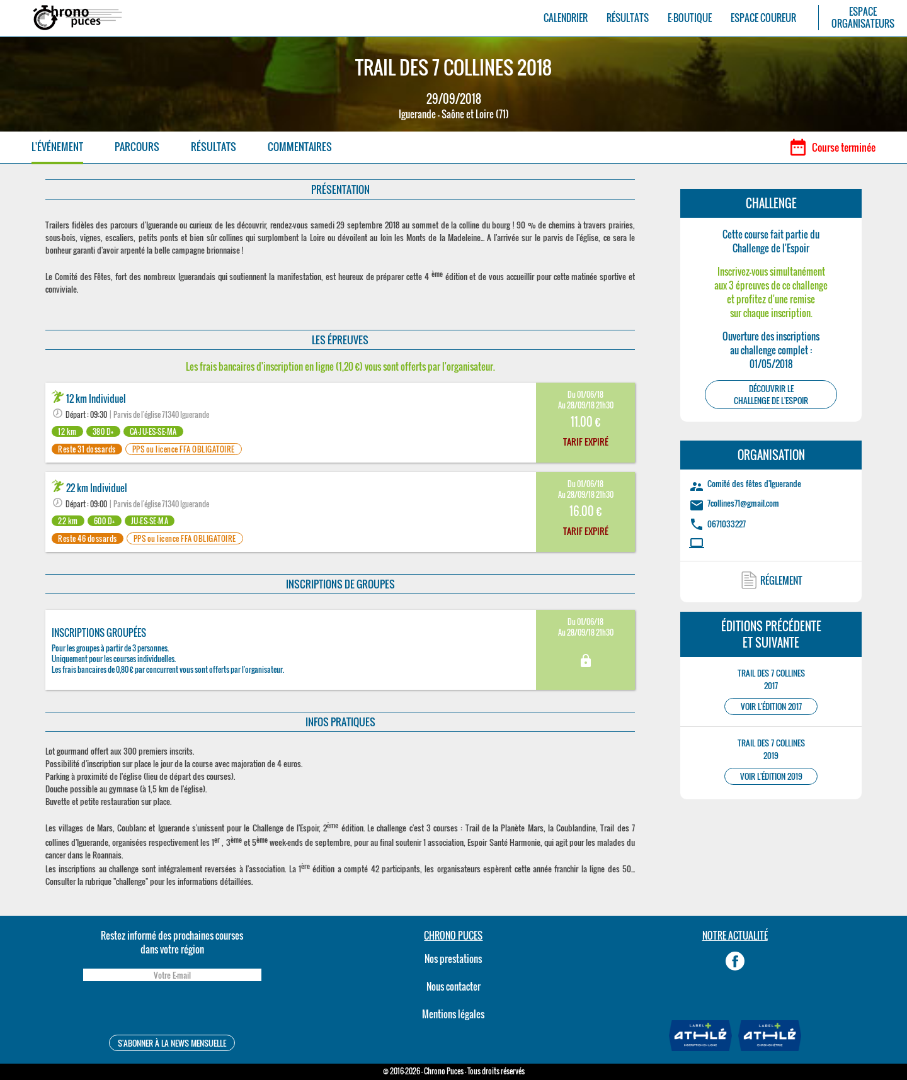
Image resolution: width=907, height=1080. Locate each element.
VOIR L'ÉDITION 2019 (771, 776)
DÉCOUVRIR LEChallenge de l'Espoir (771, 395)
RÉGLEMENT (781, 580)
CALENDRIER (566, 18)
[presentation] (172, 1010)
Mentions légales (453, 1014)
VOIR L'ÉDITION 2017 (771, 706)
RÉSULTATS (628, 18)
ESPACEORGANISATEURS (862, 18)
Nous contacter (453, 986)
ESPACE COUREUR (763, 18)
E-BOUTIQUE (690, 18)
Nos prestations (453, 958)
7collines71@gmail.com (743, 502)
